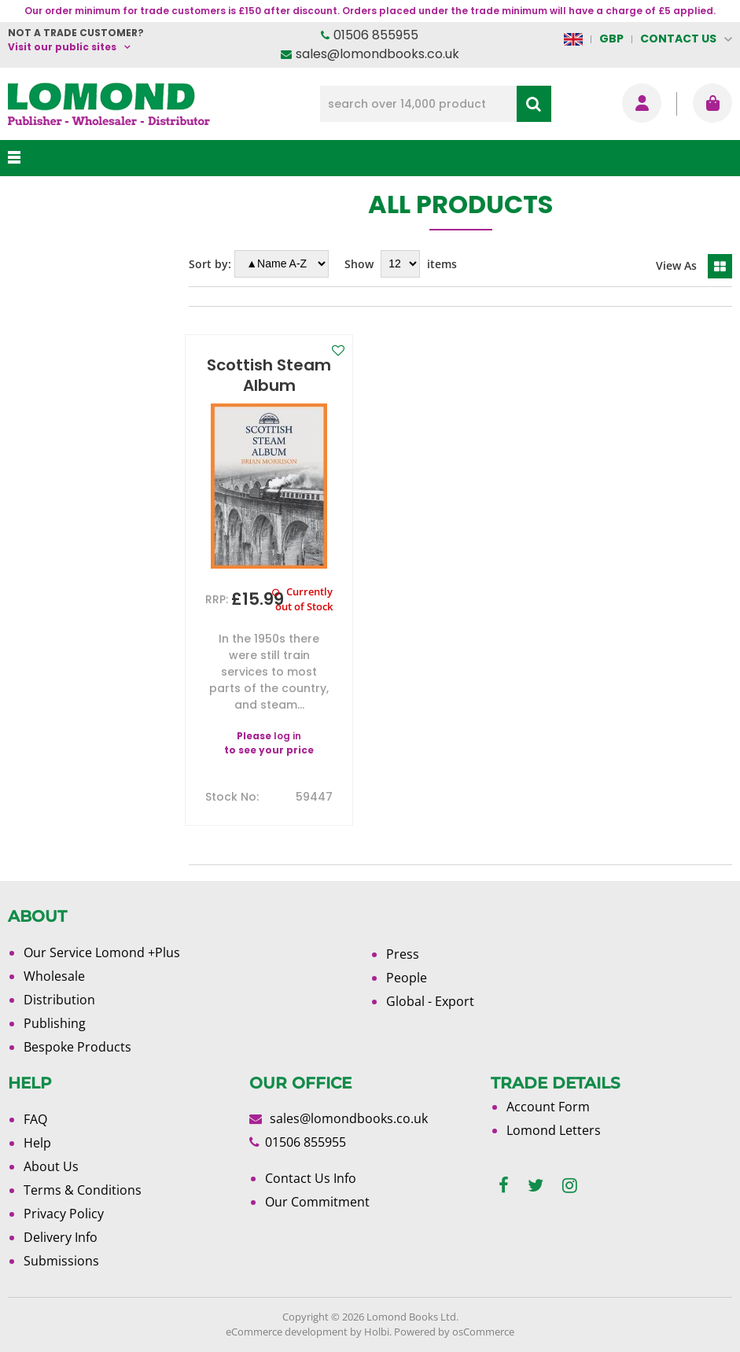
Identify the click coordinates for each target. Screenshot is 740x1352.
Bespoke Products (77, 1046)
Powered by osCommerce (454, 1331)
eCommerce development (287, 1331)
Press (402, 954)
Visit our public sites (62, 46)
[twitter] (535, 1185)
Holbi (376, 1331)
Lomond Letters (553, 1130)
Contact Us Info (310, 1178)
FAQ (35, 1119)
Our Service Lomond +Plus (102, 952)
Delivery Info (61, 1237)
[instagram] (569, 1185)
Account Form (548, 1106)
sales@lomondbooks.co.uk (377, 54)
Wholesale (54, 976)
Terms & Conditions (83, 1190)
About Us (51, 1166)
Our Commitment (317, 1201)
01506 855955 (375, 35)
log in (287, 735)
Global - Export (430, 1001)
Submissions (61, 1260)
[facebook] (504, 1185)
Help (37, 1142)
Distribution (59, 999)
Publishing (55, 1023)
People (406, 977)
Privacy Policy (64, 1213)
